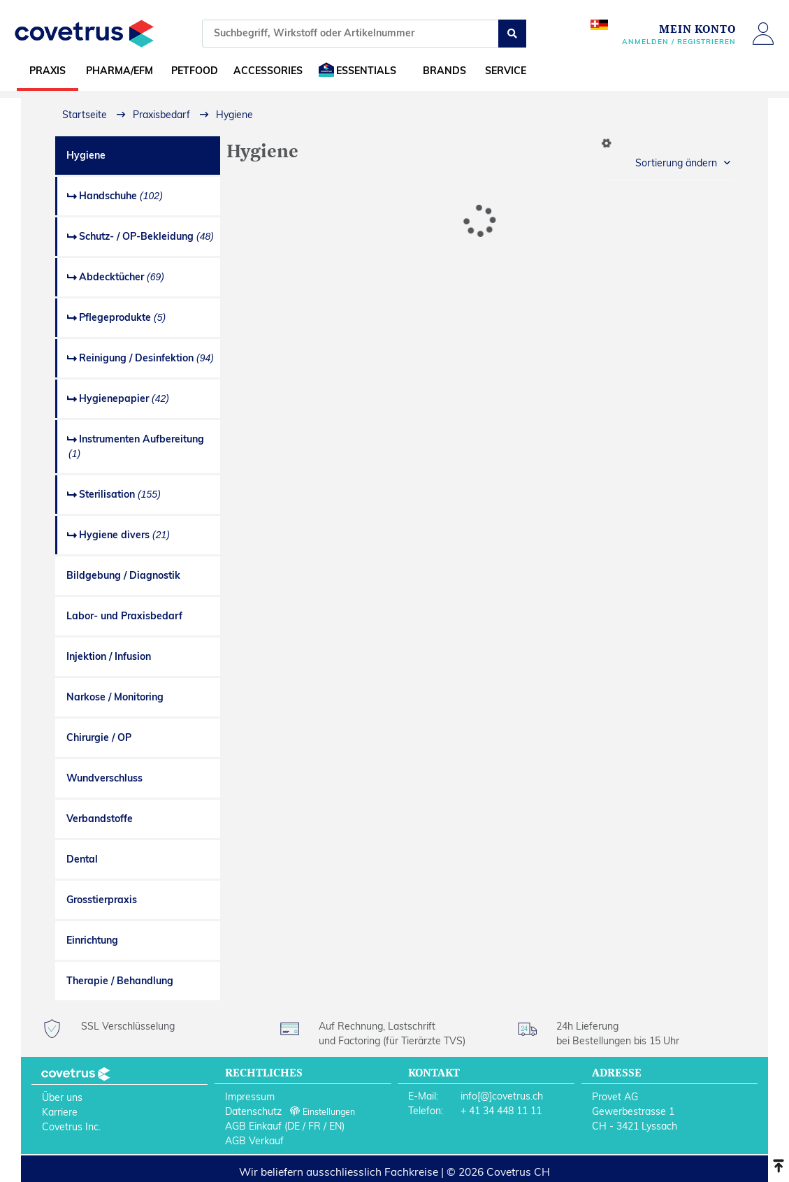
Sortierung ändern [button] (676, 163)
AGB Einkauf (253, 1126)
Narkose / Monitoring (115, 697)
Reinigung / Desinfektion (146, 358)
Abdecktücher (121, 277)
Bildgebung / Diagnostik (123, 575)
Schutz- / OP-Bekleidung (146, 236)
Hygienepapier (124, 398)
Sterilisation (120, 494)
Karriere (60, 1112)
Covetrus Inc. (71, 1126)
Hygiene (86, 155)
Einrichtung (92, 940)
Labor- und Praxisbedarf (124, 616)
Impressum (250, 1096)
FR (314, 1126)
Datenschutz (253, 1111)
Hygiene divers (124, 534)
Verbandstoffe (99, 818)
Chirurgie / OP (98, 737)
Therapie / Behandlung (119, 980)
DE (293, 1126)
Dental (82, 859)
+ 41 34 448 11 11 (501, 1110)
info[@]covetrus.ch (502, 1096)
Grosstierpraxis (101, 899)
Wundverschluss (104, 778)
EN (335, 1126)
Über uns (62, 1097)
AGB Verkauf (254, 1140)
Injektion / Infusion (108, 656)
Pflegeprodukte (122, 317)
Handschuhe (121, 195)
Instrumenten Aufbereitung (136, 446)
